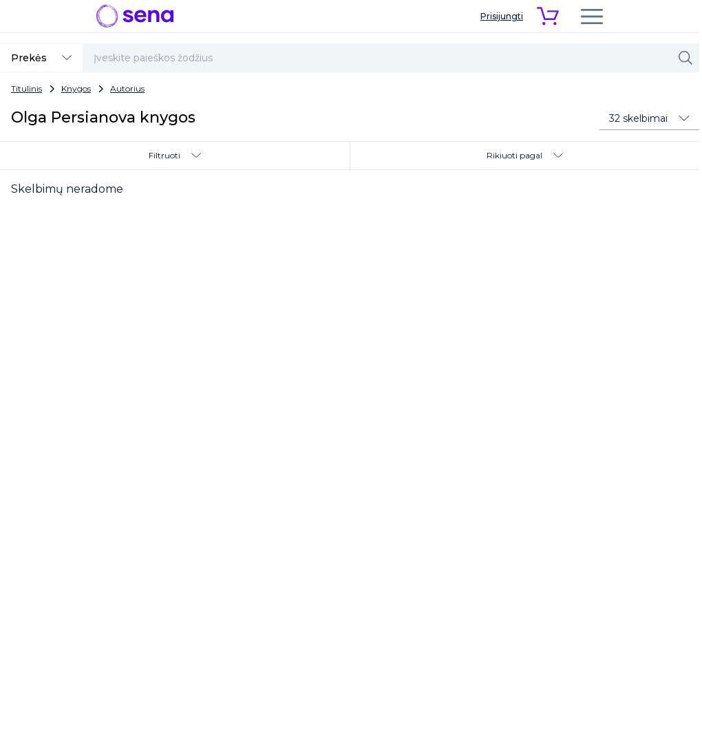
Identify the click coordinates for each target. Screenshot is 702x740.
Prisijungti (501, 16)
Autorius (127, 88)
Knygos (76, 88)
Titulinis (26, 88)
